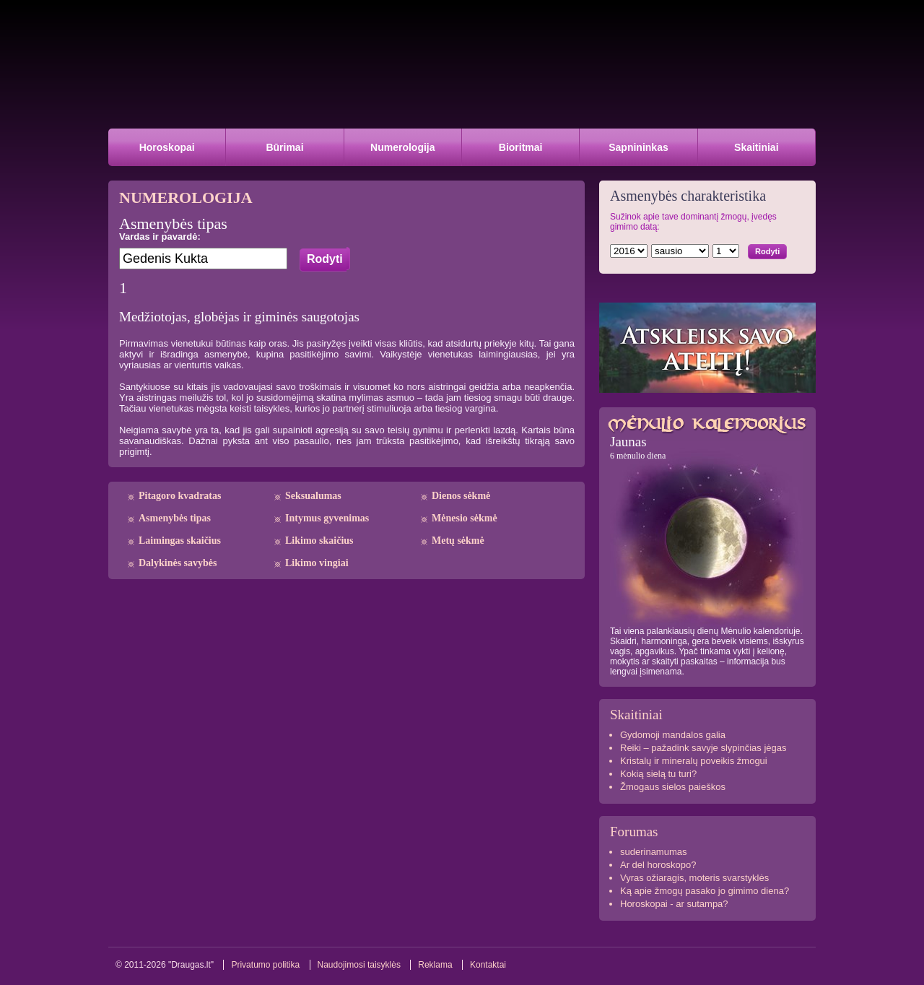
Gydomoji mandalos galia (672, 734)
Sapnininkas (638, 147)
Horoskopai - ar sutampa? (674, 903)
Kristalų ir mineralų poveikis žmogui (693, 760)
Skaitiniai (756, 147)
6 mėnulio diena (638, 456)
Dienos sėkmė (461, 495)
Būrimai (284, 147)
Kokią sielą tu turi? (658, 773)
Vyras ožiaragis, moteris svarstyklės (694, 877)
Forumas (634, 831)
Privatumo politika (265, 965)
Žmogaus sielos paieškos (672, 786)
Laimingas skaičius (180, 540)
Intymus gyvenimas (327, 518)
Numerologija (402, 147)
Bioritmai (521, 147)
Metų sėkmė (458, 540)
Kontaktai (488, 965)
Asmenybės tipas (175, 518)
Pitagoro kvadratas (180, 495)
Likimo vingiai (317, 562)
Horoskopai (167, 147)
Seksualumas (313, 495)
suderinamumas (653, 851)
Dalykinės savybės (178, 562)
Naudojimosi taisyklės (359, 965)
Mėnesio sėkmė (464, 518)
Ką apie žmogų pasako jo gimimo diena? (704, 890)
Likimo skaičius (319, 540)
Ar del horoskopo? (658, 864)
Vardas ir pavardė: (160, 236)
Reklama (435, 965)
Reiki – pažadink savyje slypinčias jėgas (703, 747)
